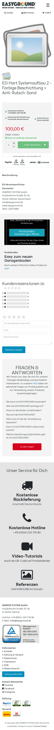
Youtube (7, 685)
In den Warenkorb (35, 144)
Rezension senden (13, 349)
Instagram (8, 691)
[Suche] (8, 12)
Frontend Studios (40, 726)
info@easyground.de (20, 620)
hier (6, 268)
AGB (5, 665)
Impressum (9, 661)
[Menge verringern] (14, 146)
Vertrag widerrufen (13, 674)
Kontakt (7, 651)
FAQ (35, 383)
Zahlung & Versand (12, 654)
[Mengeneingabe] (8, 144)
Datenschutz (9, 658)
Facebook (8, 688)
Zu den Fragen (27, 446)
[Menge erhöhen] (14, 143)
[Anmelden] (27, 12)
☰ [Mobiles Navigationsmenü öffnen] (48, 5)
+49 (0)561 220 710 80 (17, 113)
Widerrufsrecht (10, 668)
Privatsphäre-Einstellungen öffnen (27, 233)
